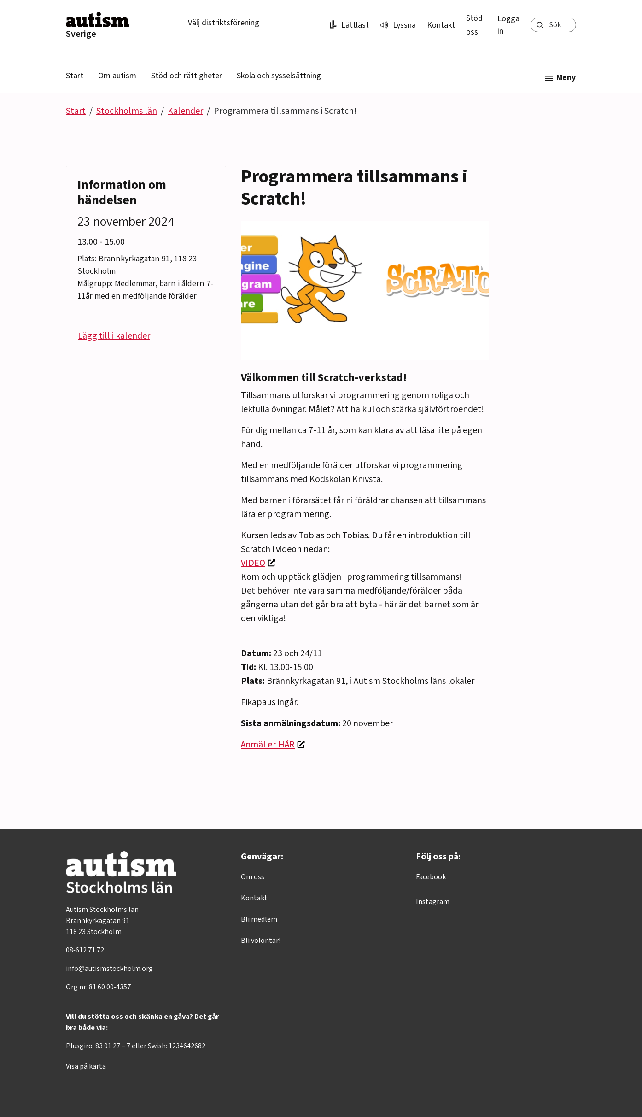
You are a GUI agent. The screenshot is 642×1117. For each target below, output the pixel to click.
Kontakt (441, 25)
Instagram (432, 902)
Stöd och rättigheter (186, 76)
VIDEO (253, 563)
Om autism (117, 76)
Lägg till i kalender (114, 335)
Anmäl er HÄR (268, 744)
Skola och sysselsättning (279, 76)
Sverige (81, 34)
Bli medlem (259, 919)
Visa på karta (86, 1066)
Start (74, 76)
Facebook (431, 877)
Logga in (508, 25)
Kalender (185, 111)
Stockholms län (126, 111)
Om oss (252, 877)
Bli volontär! (260, 940)
